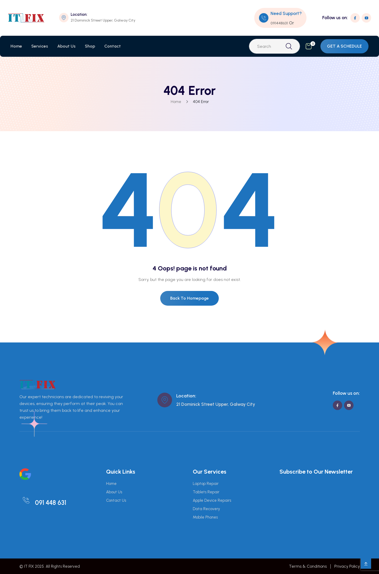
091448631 (279, 23)
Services (39, 46)
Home (16, 46)
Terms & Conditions (308, 566)
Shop (90, 46)
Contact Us (116, 500)
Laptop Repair (206, 483)
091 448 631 (50, 502)
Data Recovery (206, 508)
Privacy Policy (347, 566)
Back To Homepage (189, 298)
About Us (66, 46)
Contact (112, 46)
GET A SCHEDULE (344, 46)
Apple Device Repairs (212, 500)
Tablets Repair (206, 492)
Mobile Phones (205, 517)
